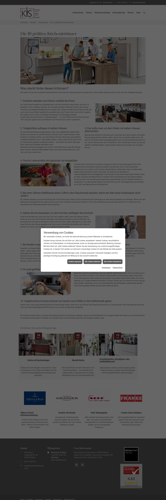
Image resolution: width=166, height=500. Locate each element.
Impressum (106, 267)
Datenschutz (117, 267)
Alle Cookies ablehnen (92, 261)
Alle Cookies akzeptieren (112, 261)
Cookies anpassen (74, 261)
